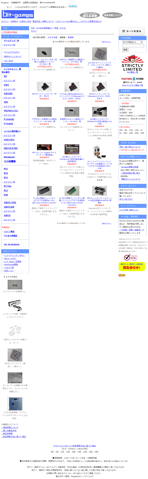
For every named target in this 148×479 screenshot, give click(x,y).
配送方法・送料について (43, 21)
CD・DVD (8, 61)
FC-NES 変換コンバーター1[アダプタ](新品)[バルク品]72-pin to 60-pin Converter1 (44, 200)
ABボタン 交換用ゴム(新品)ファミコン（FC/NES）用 (72, 60)
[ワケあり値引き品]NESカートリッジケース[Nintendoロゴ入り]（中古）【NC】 (71, 96)
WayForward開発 (11, 264)
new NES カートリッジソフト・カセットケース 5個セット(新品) (99, 65)
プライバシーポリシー (63, 446)
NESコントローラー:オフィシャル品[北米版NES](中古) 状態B (99, 200)
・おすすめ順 (51, 37)
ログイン (5, 21)
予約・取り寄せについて (129, 147)
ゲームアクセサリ (12, 52)
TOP (33, 28)
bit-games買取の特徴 (129, 167)
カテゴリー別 (9, 45)
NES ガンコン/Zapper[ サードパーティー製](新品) (44, 153)
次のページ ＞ (106, 41)
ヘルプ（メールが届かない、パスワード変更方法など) (78, 21)
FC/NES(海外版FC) (44, 28)
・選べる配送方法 (8, 430)
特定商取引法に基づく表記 (84, 446)
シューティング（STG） (14, 255)
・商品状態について (9, 427)
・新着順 (70, 37)
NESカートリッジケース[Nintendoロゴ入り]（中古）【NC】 (99, 96)
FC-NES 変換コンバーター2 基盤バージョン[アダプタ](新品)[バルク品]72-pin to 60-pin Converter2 (72, 201)
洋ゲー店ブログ (126, 199)
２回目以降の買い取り (130, 173)
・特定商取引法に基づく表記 (13, 436)
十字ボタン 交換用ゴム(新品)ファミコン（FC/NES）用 (44, 120)
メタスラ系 (9, 267)
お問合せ (14, 21)
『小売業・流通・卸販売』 (130, 230)
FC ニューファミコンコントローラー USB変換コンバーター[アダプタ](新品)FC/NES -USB (99, 164)
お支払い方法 (25, 21)
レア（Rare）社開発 (12, 261)
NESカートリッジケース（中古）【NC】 (44, 95)
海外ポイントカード (12, 56)
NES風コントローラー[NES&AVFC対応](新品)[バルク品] (99, 121)
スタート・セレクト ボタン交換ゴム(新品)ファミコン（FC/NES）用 (44, 61)
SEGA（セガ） (10, 258)
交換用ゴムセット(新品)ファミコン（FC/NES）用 (72, 120)
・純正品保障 (7, 433)
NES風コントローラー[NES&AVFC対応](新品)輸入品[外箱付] (72, 159)
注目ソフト (9, 271)
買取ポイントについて (130, 179)
